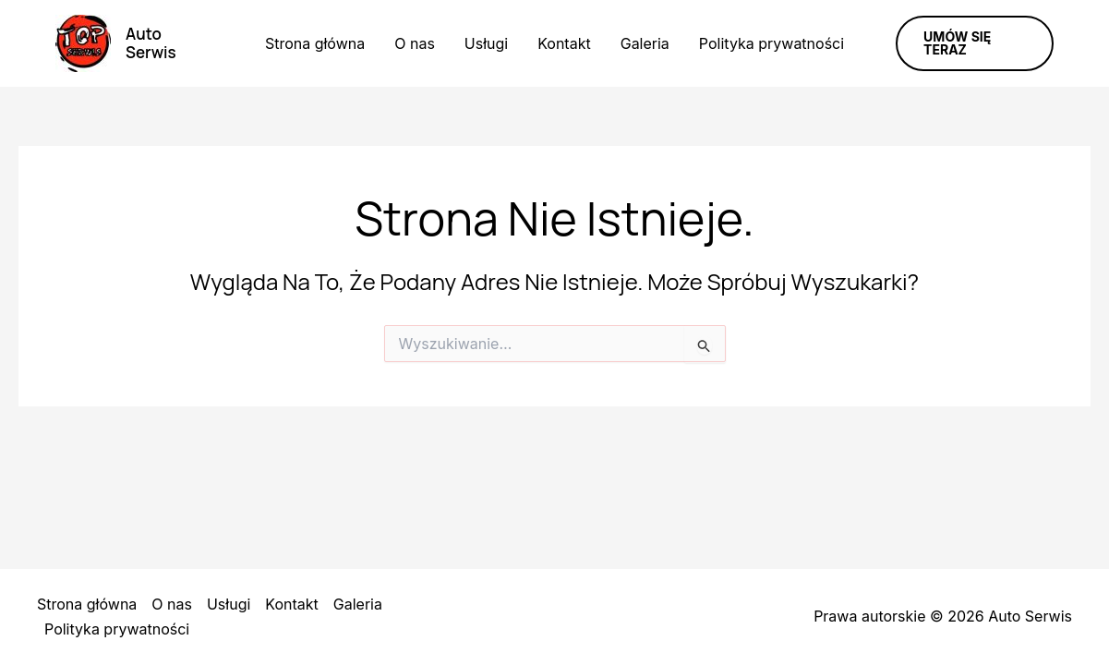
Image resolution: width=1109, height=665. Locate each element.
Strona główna (315, 43)
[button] (975, 43)
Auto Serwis (151, 43)
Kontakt (563, 43)
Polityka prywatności (771, 43)
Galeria (645, 43)
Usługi (486, 43)
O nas (414, 43)
